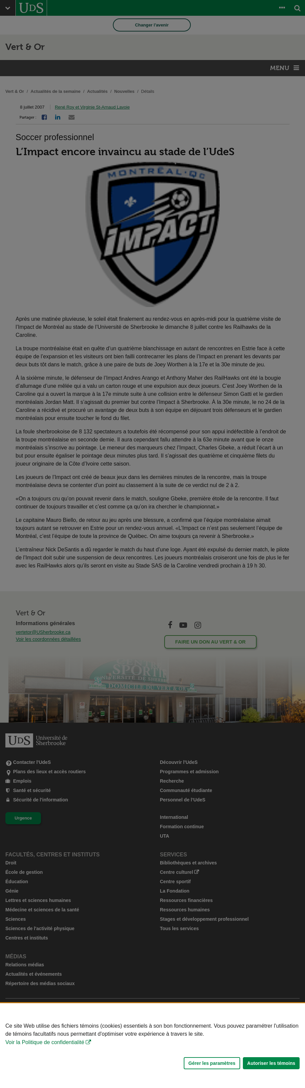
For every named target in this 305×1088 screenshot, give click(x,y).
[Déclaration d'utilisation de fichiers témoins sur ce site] (152, 1045)
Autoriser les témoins (271, 1063)
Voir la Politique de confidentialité (44, 1042)
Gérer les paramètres (211, 1063)
